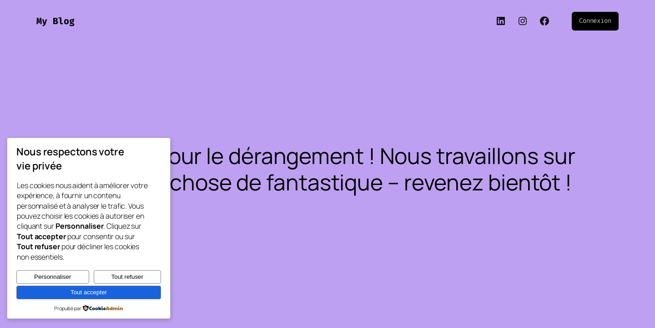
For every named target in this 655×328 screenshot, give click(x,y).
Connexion (595, 20)
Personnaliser (52, 276)
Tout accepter (89, 292)
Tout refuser (127, 276)
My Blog (55, 21)
